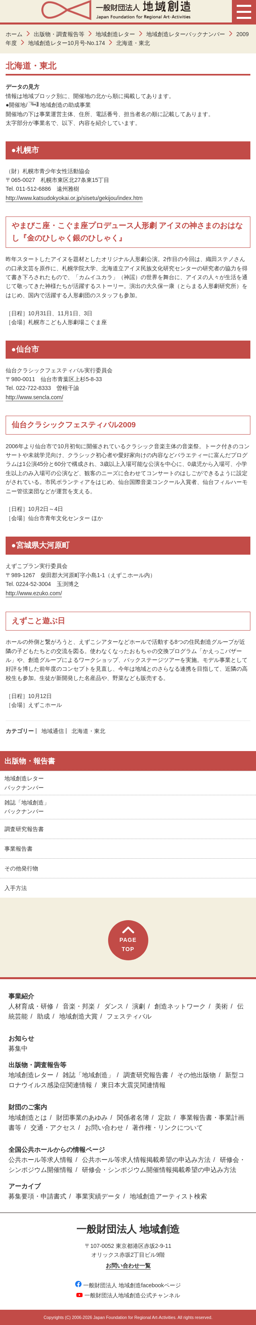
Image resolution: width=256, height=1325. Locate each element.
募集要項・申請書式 (37, 1196)
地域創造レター (115, 34)
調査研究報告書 (24, 829)
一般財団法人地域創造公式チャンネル (128, 1295)
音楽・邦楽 (79, 1006)
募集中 (18, 1048)
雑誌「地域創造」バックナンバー (26, 807)
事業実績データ (98, 1196)
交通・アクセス (53, 1127)
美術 (221, 1006)
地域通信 (52, 731)
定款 (164, 1117)
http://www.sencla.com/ (34, 397)
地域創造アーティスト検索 (168, 1196)
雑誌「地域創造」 (88, 1075)
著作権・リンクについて (167, 1127)
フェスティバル (129, 1016)
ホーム (14, 34)
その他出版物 (196, 1075)
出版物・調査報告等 (59, 34)
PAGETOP (128, 939)
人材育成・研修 (30, 1006)
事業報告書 (18, 848)
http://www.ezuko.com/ (34, 593)
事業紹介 (21, 996)
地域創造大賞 (78, 1016)
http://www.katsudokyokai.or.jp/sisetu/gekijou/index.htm (74, 198)
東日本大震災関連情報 (133, 1085)
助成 (43, 1016)
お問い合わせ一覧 (128, 1265)
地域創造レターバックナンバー (185, 34)
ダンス (113, 1006)
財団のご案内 (27, 1107)
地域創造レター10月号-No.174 (66, 43)
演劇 (138, 1006)
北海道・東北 (88, 731)
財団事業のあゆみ (82, 1117)
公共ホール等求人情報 (40, 1159)
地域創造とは (27, 1117)
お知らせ (21, 1038)
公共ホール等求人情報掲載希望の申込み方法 (146, 1159)
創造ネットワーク (180, 1006)
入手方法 (15, 888)
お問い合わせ (104, 1127)
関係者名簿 (133, 1117)
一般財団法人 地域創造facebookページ (128, 1285)
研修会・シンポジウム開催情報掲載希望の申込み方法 (159, 1169)
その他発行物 (21, 868)
